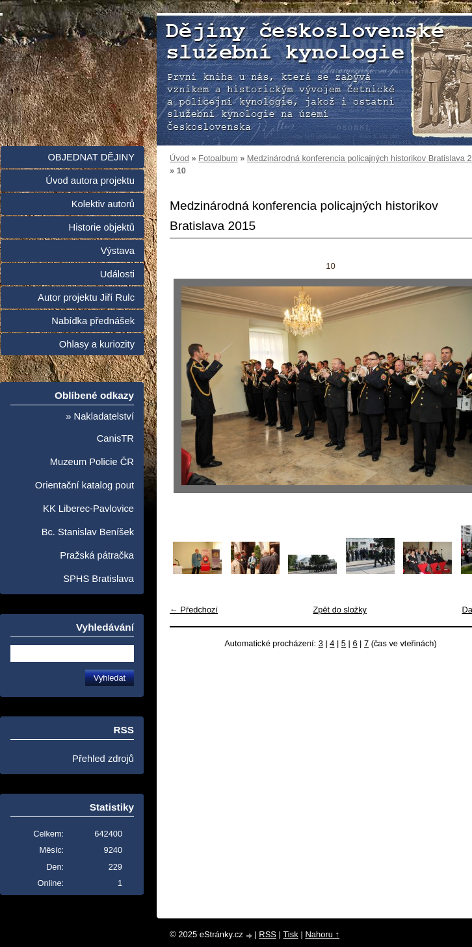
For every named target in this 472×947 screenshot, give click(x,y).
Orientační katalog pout (84, 485)
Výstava (118, 251)
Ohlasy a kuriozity (97, 344)
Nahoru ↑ (322, 934)
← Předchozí (194, 609)
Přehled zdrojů (103, 758)
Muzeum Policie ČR (92, 462)
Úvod (179, 158)
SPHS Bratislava (98, 579)
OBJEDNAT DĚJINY (91, 157)
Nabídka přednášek (93, 321)
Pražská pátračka (97, 555)
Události (117, 274)
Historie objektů (102, 227)
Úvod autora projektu (90, 180)
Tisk (290, 934)
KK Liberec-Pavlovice (88, 508)
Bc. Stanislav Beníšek (88, 532)
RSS (267, 934)
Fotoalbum (217, 158)
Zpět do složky (340, 609)
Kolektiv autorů (103, 204)
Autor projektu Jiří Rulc (86, 297)
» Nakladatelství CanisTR (100, 427)
